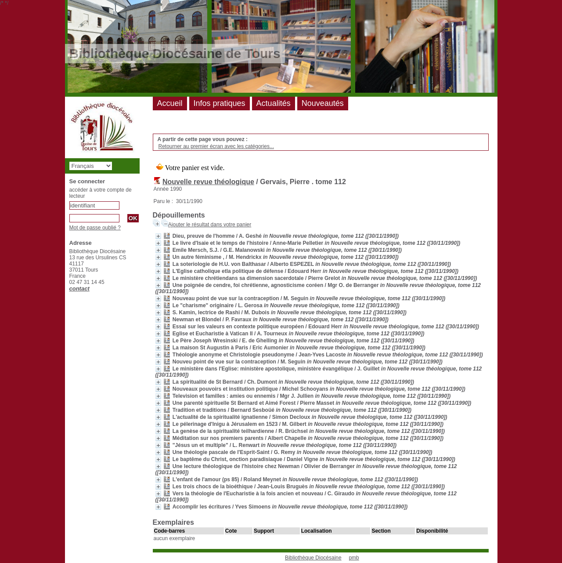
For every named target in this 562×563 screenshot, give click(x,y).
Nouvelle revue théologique (208, 181)
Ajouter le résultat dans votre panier (209, 225)
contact (79, 288)
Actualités (273, 103)
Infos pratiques (219, 103)
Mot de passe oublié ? (95, 228)
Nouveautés (323, 103)
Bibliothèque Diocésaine (313, 558)
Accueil (170, 103)
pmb (354, 558)
